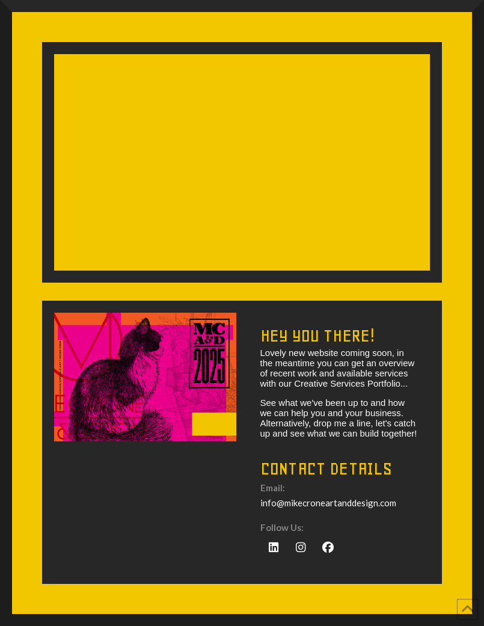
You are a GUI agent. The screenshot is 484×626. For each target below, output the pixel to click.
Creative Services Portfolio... (351, 383)
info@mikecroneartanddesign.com (328, 502)
